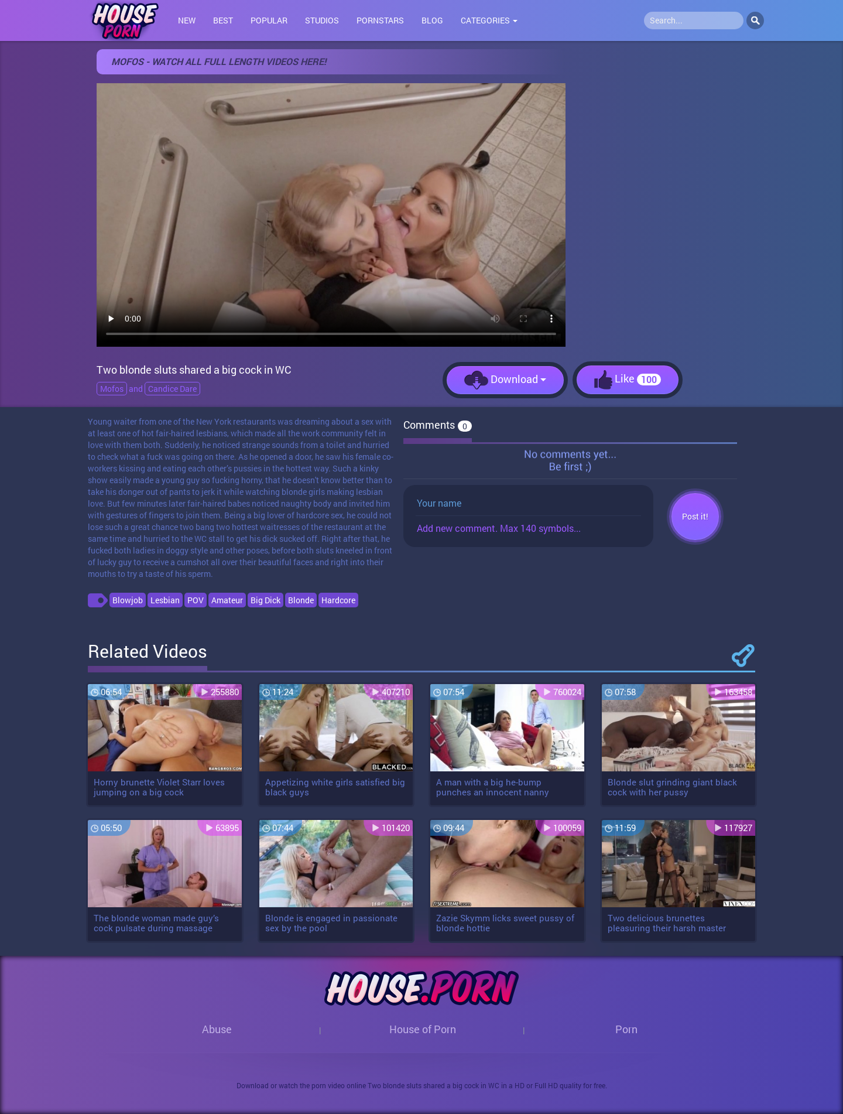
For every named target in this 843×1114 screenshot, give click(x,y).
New (187, 20)
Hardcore (338, 600)
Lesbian (165, 600)
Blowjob (127, 600)
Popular (269, 20)
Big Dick (265, 600)
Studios (322, 20)
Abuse (217, 1029)
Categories (489, 20)
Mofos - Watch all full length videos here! (218, 61)
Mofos (112, 388)
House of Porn (422, 1029)
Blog (432, 20)
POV (195, 600)
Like (627, 379)
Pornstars (380, 20)
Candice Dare (172, 388)
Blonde (301, 600)
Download (505, 380)
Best (223, 20)
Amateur (227, 600)
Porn (626, 1029)
